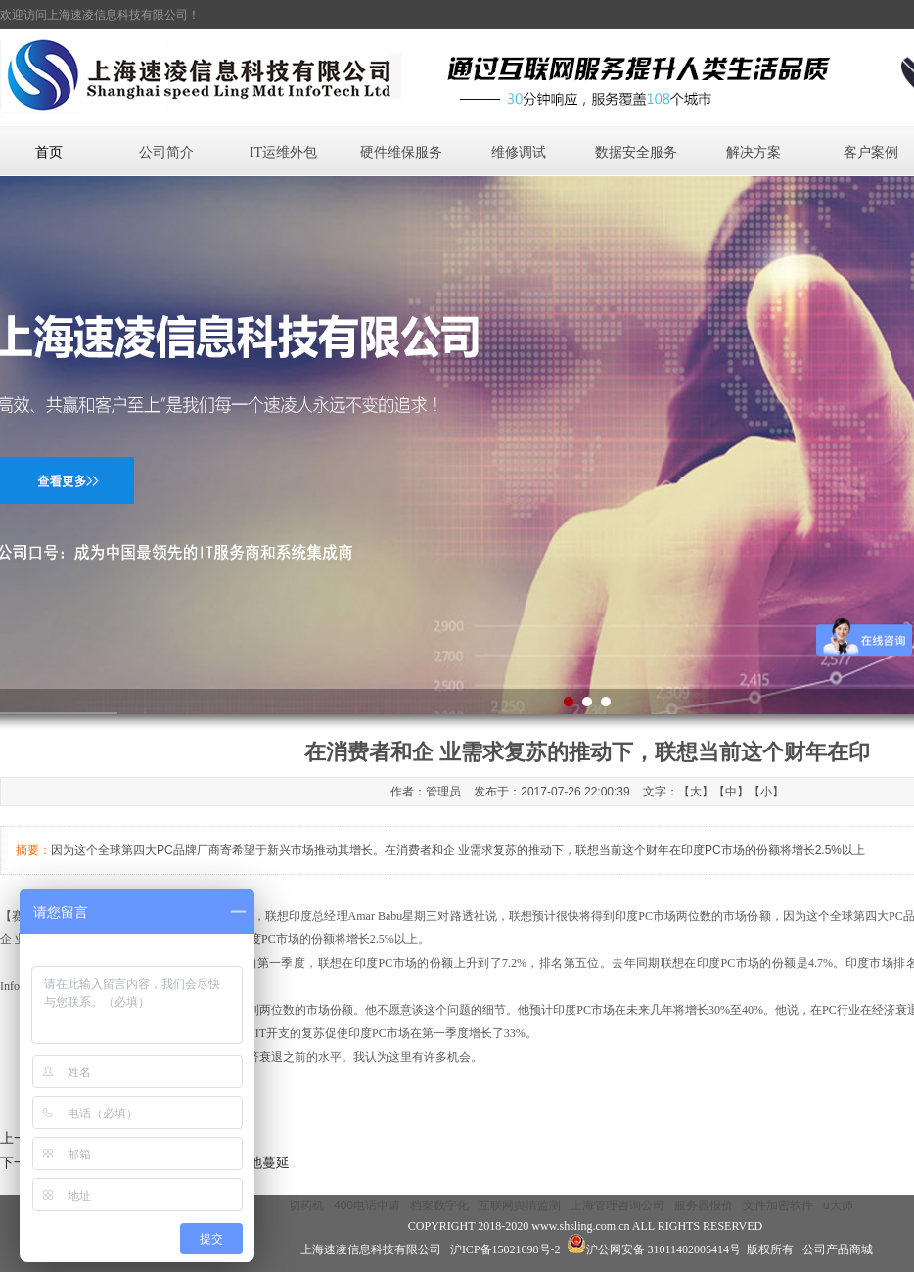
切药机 (306, 1205)
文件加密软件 (778, 1205)
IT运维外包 (283, 152)
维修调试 (518, 152)
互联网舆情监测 (520, 1205)
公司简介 (166, 152)
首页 (49, 152)
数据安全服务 (636, 152)
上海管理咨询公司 (617, 1205)
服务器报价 (703, 1205)
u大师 (838, 1205)
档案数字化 (439, 1205)
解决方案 (753, 152)
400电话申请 (367, 1205)
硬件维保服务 (401, 152)
